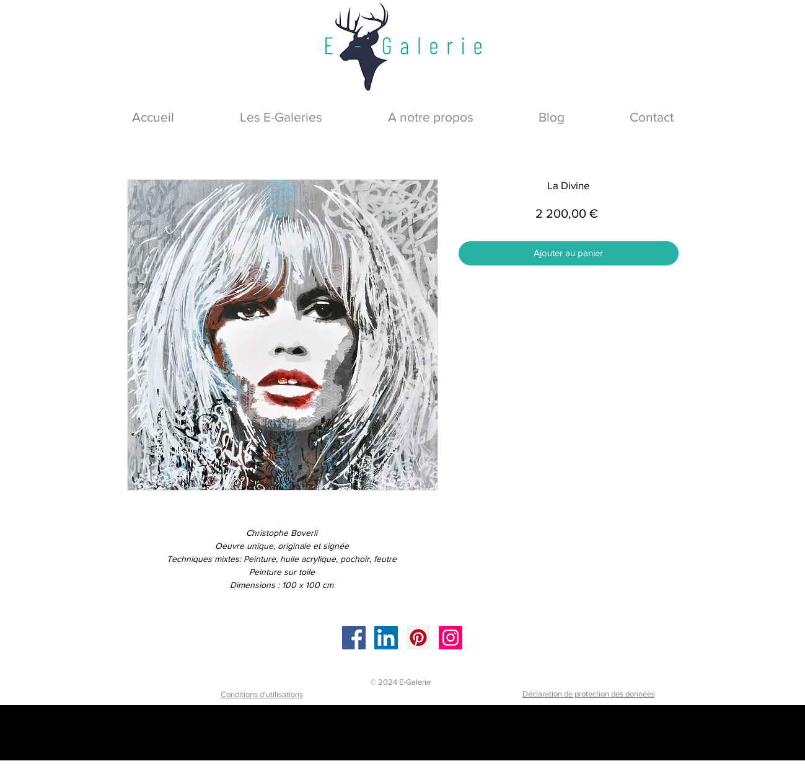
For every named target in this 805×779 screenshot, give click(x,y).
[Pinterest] (418, 637)
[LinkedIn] (386, 637)
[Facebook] (354, 637)
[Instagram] (450, 637)
